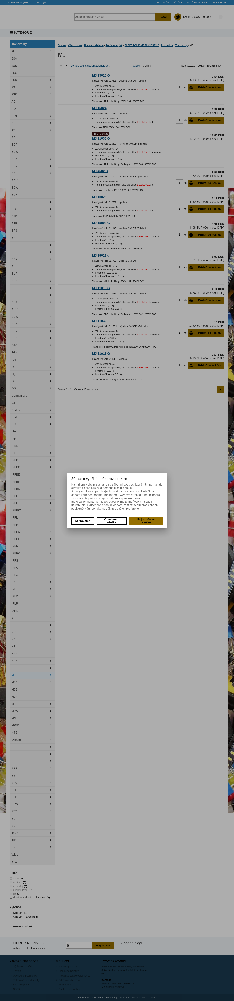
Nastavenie (82, 520)
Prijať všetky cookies (146, 521)
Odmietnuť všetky (111, 521)
